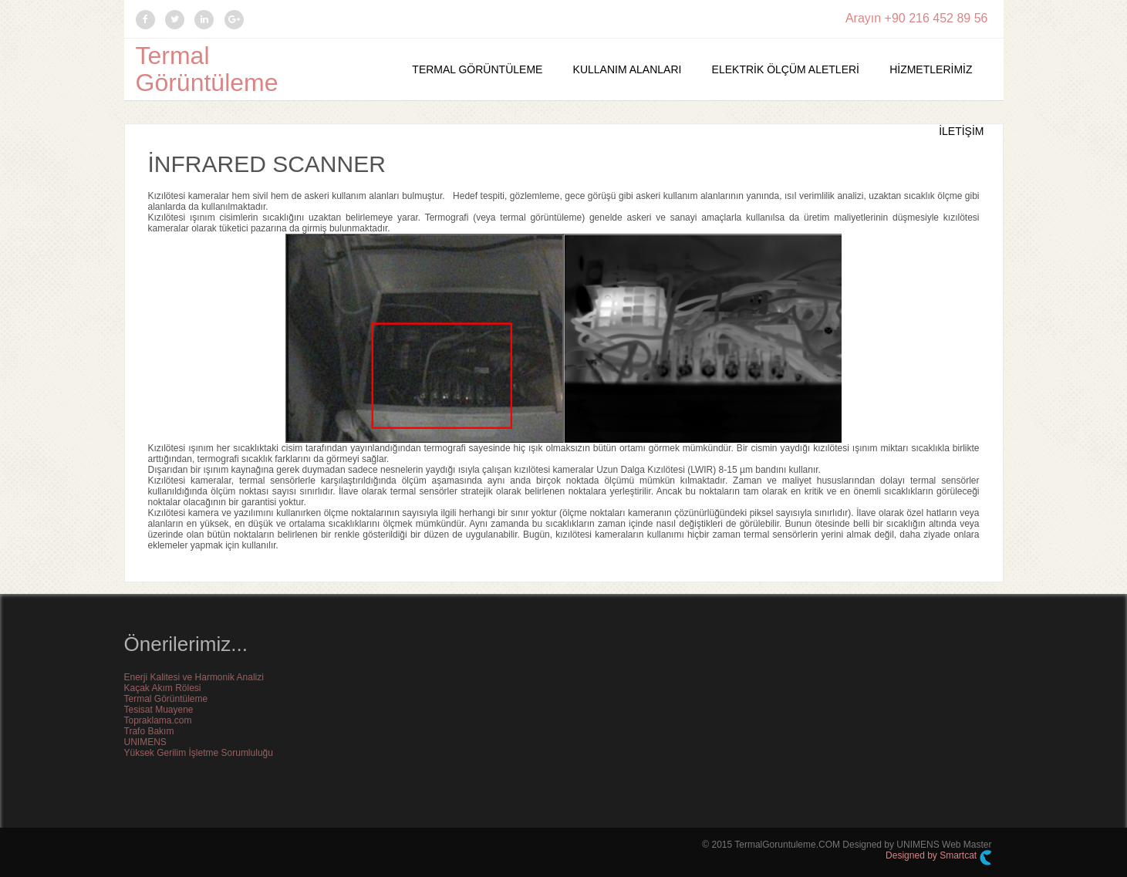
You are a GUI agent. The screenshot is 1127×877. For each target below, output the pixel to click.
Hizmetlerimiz (930, 69)
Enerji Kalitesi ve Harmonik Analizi (194, 677)
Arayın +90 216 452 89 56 (916, 18)
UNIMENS (145, 742)
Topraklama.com (158, 720)
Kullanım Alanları (627, 69)
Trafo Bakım (149, 731)
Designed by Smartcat (938, 857)
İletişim (961, 131)
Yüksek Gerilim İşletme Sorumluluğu (198, 752)
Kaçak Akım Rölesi (162, 688)
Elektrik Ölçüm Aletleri (785, 69)
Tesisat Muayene (159, 709)
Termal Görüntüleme (207, 69)
